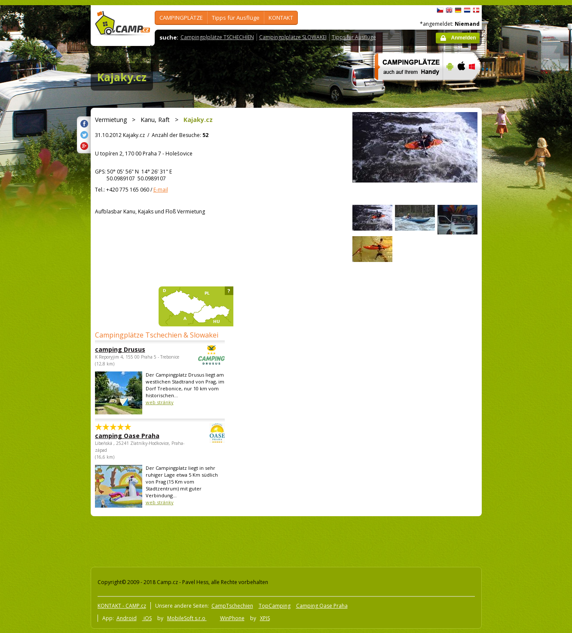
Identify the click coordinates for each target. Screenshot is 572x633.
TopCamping (275, 605)
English (449, 10)
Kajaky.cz (122, 77)
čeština (440, 10)
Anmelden (463, 38)
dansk (476, 10)
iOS (147, 618)
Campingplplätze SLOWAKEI (293, 37)
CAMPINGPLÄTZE (181, 17)
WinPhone (232, 618)
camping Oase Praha (136, 436)
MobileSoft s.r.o (187, 618)
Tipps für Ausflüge (236, 17)
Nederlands (467, 10)
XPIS (265, 618)
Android (126, 618)
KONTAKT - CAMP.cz (122, 605)
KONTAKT (281, 17)
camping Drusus (136, 349)
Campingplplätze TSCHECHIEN (217, 37)
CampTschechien (232, 605)
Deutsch (458, 10)
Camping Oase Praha (322, 605)
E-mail (160, 189)
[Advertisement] (518, 263)
